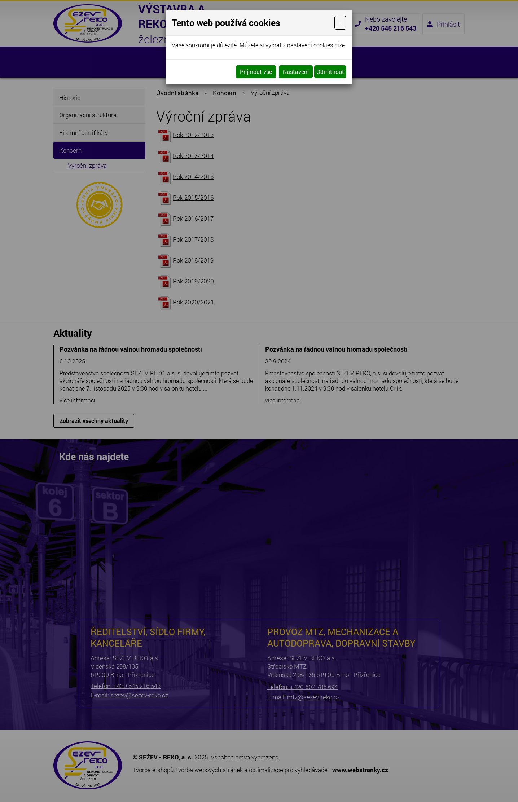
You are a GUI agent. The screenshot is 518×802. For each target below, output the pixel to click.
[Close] (340, 23)
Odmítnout (330, 71)
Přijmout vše (256, 71)
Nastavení (296, 71)
